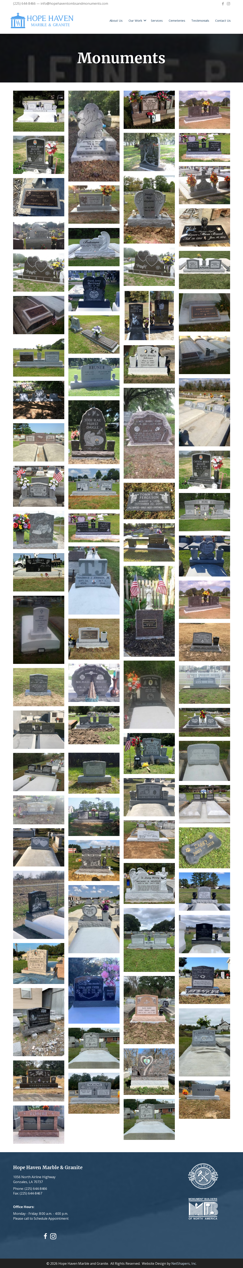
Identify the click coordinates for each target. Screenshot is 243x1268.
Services (157, 20)
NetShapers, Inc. (184, 1263)
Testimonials (200, 20)
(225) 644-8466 (24, 3)
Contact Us (223, 20)
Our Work (135, 20)
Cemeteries (177, 20)
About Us (116, 20)
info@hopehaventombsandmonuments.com (74, 3)
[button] (145, 21)
